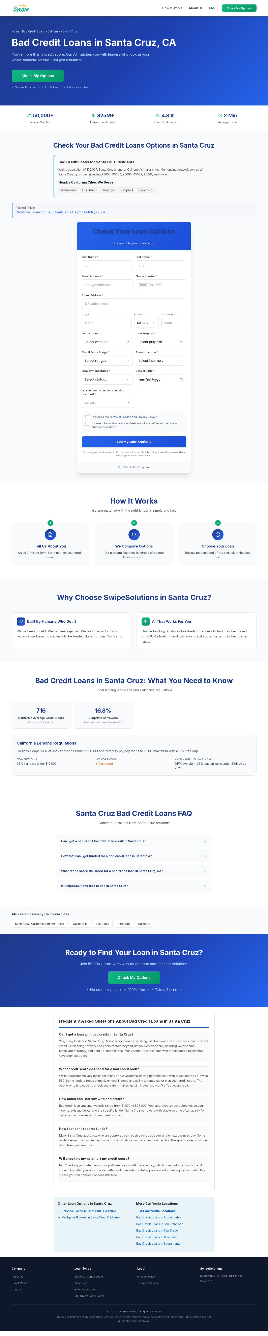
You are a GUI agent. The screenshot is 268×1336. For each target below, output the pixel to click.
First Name (90, 257)
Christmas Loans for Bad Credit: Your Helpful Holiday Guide (60, 212)
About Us (196, 8)
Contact (17, 1286)
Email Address (92, 276)
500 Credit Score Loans (90, 1292)
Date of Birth (145, 368)
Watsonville (68, 190)
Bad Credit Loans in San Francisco (159, 1221)
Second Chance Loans (89, 1273)
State (138, 313)
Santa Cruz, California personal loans (39, 920)
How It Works (172, 8)
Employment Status (96, 368)
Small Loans (82, 1280)
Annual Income (147, 350)
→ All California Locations (156, 1208)
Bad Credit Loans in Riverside (156, 1234)
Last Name (144, 257)
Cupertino (145, 190)
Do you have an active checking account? (103, 389)
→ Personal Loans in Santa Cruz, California (87, 1208)
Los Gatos (88, 190)
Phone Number (146, 276)
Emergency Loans (86, 1286)
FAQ (212, 8)
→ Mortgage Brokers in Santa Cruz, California (89, 1214)
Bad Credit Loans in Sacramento (158, 1240)
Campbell (126, 190)
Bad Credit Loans (33, 31)
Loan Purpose (146, 332)
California (54, 31)
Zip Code (168, 313)
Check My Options (239, 8)
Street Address (92, 294)
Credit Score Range (96, 350)
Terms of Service (120, 413)
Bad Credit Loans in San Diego (157, 1227)
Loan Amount (92, 332)
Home (16, 31)
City (85, 313)
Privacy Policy (146, 413)
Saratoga (108, 190)
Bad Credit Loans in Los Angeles (158, 1214)
